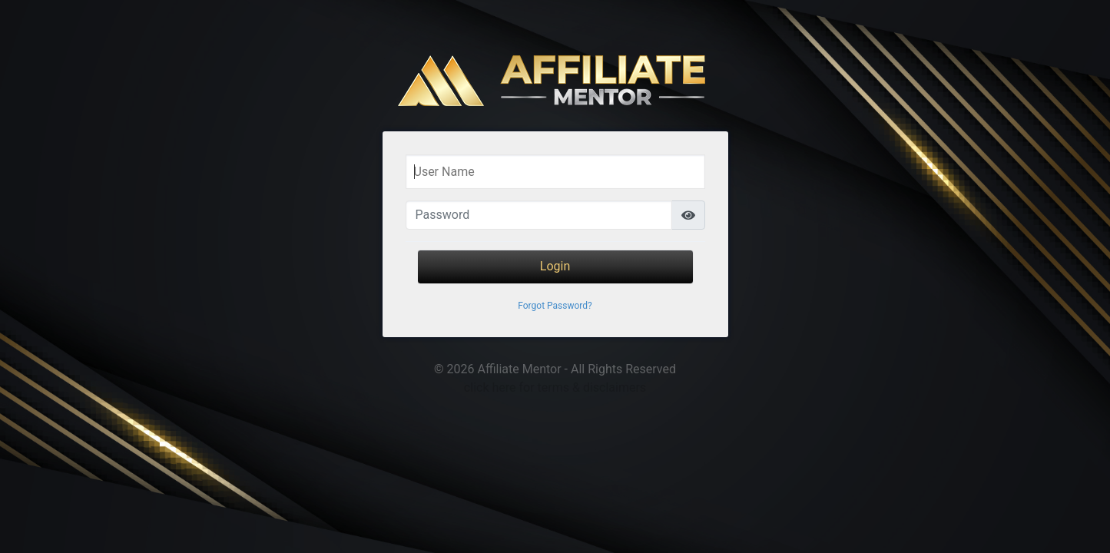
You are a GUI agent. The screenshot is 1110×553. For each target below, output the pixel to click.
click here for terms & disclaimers (555, 387)
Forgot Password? (554, 305)
